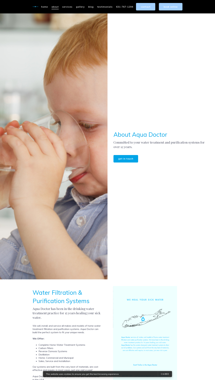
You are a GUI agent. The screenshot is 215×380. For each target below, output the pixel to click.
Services (67, 6)
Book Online (171, 6)
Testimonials (105, 6)
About (55, 6)
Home (44, 6)
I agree (165, 374)
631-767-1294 (124, 6)
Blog (91, 6)
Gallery (80, 6)
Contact (145, 6)
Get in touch (125, 158)
